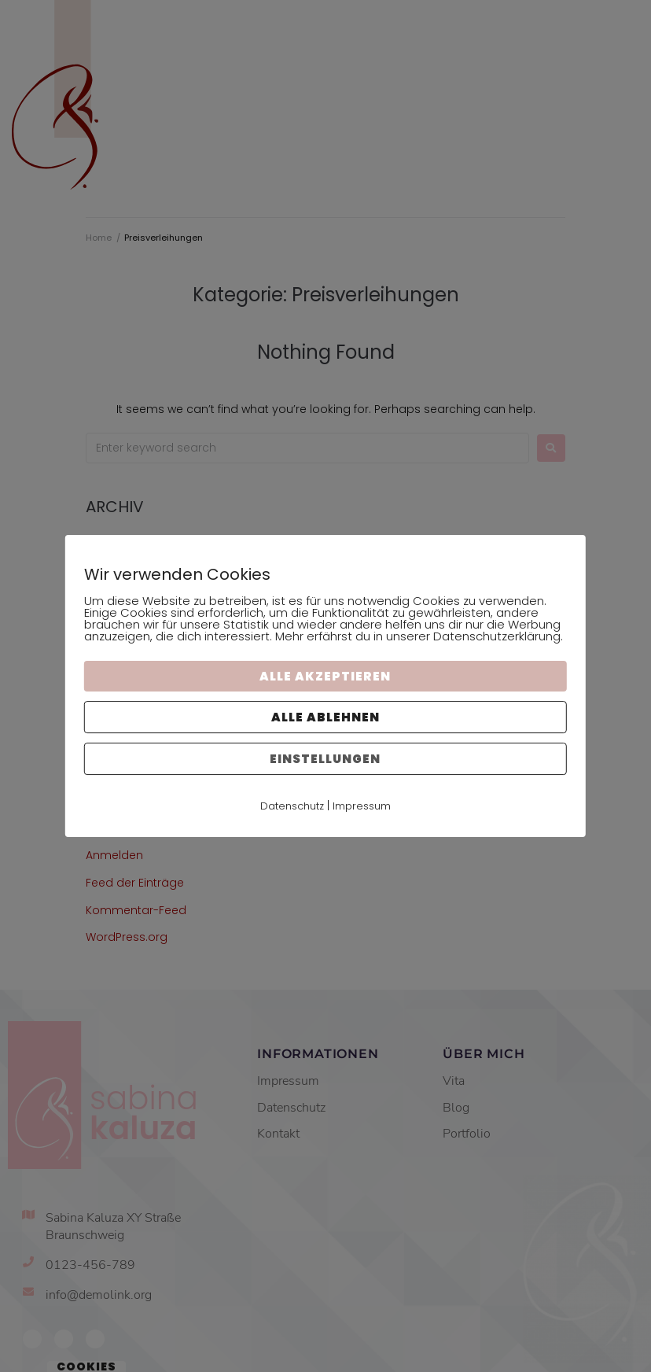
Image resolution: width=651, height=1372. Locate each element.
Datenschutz (292, 805)
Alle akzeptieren (325, 676)
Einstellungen (325, 759)
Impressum (362, 805)
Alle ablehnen (325, 717)
